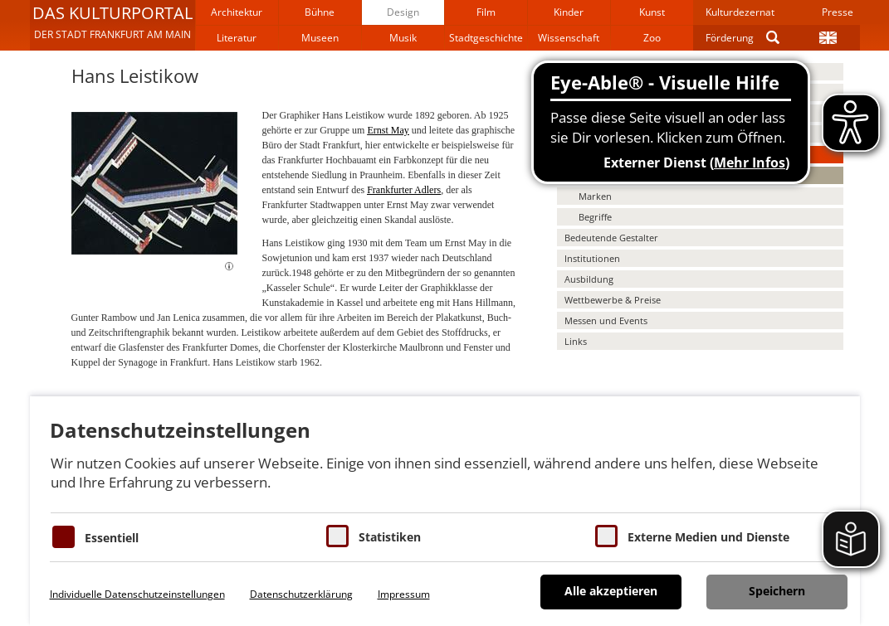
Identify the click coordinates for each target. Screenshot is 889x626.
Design (403, 12)
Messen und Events (605, 320)
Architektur (236, 12)
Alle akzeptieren (610, 591)
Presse (837, 12)
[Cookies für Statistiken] (337, 536)
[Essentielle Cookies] (63, 537)
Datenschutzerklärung (301, 594)
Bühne (320, 12)
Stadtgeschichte (486, 38)
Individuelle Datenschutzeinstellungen (137, 594)
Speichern (777, 591)
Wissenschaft (568, 38)
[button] (112, 25)
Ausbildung (588, 279)
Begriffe (595, 217)
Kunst (652, 12)
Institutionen (592, 258)
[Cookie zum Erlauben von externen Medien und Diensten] (606, 536)
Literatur (236, 38)
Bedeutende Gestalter (611, 237)
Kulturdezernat (740, 12)
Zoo (652, 38)
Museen (320, 38)
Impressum (404, 594)
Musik (403, 38)
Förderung (730, 38)
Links (575, 341)
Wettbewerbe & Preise (612, 300)
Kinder (569, 12)
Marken (595, 196)
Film (486, 12)
